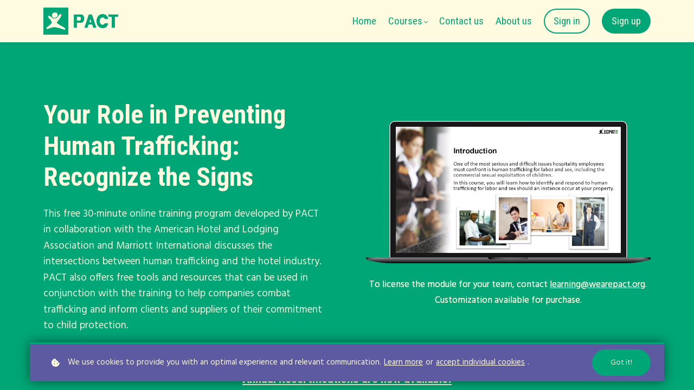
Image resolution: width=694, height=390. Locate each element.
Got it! (621, 362)
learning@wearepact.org (597, 284)
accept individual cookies (480, 362)
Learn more (403, 362)
